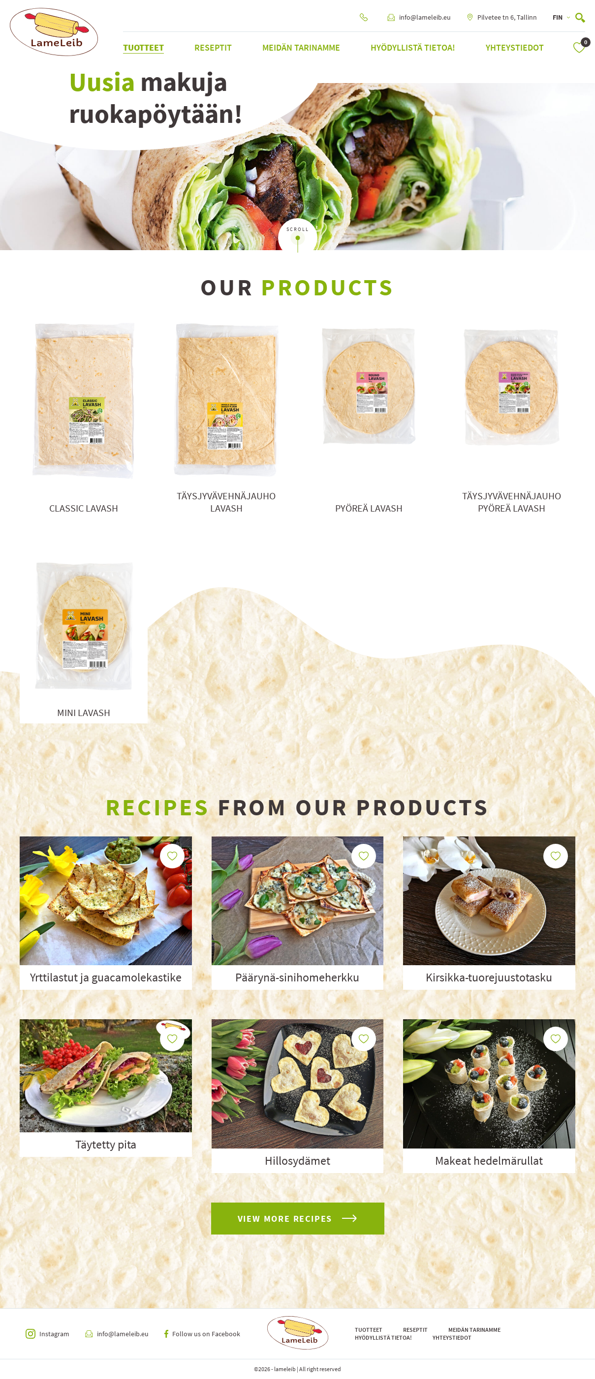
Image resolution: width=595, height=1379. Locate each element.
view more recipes (298, 1218)
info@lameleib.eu (419, 17)
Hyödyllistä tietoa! (413, 47)
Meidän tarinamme (301, 47)
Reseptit (213, 47)
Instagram (47, 1334)
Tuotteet (143, 47)
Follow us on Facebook (202, 1334)
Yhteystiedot (515, 47)
